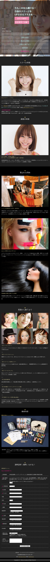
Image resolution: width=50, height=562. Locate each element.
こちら (38, 479)
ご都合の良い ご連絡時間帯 (5, 534)
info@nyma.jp (31, 557)
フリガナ (4, 493)
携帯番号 (4, 523)
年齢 (3, 496)
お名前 (4, 489)
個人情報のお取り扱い (5, 478)
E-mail (4, 503)
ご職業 (3, 507)
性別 (3, 500)
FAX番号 (4, 528)
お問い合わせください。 (28, 107)
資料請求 (5, 105)
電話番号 (4, 519)
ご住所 (4, 515)
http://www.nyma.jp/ (22, 557)
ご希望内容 (5, 486)
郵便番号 (4, 510)
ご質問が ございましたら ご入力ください (5, 540)
